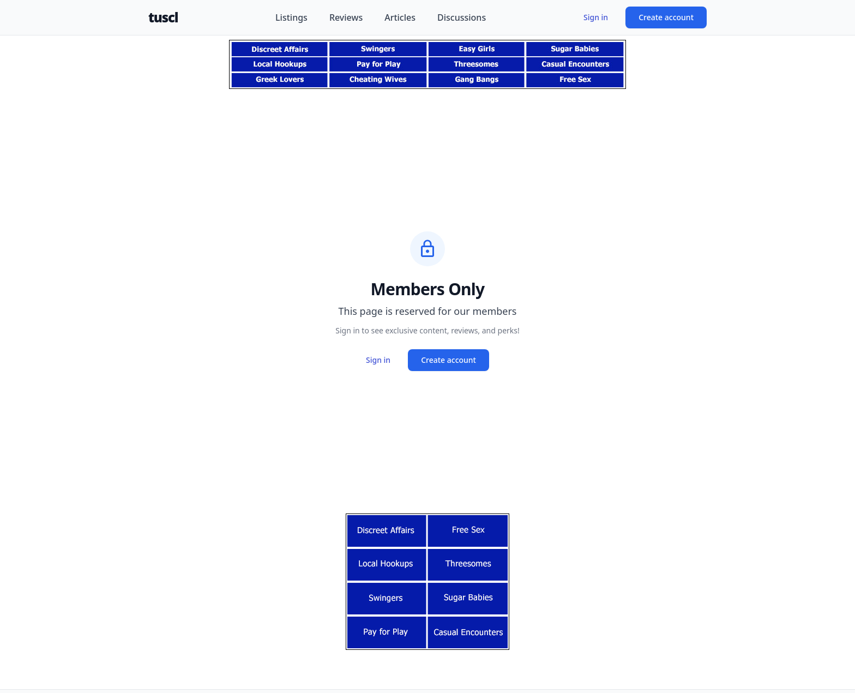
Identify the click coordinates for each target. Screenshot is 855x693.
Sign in (595, 17)
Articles (400, 17)
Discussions (461, 17)
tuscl (163, 17)
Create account (666, 17)
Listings (291, 17)
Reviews (346, 17)
